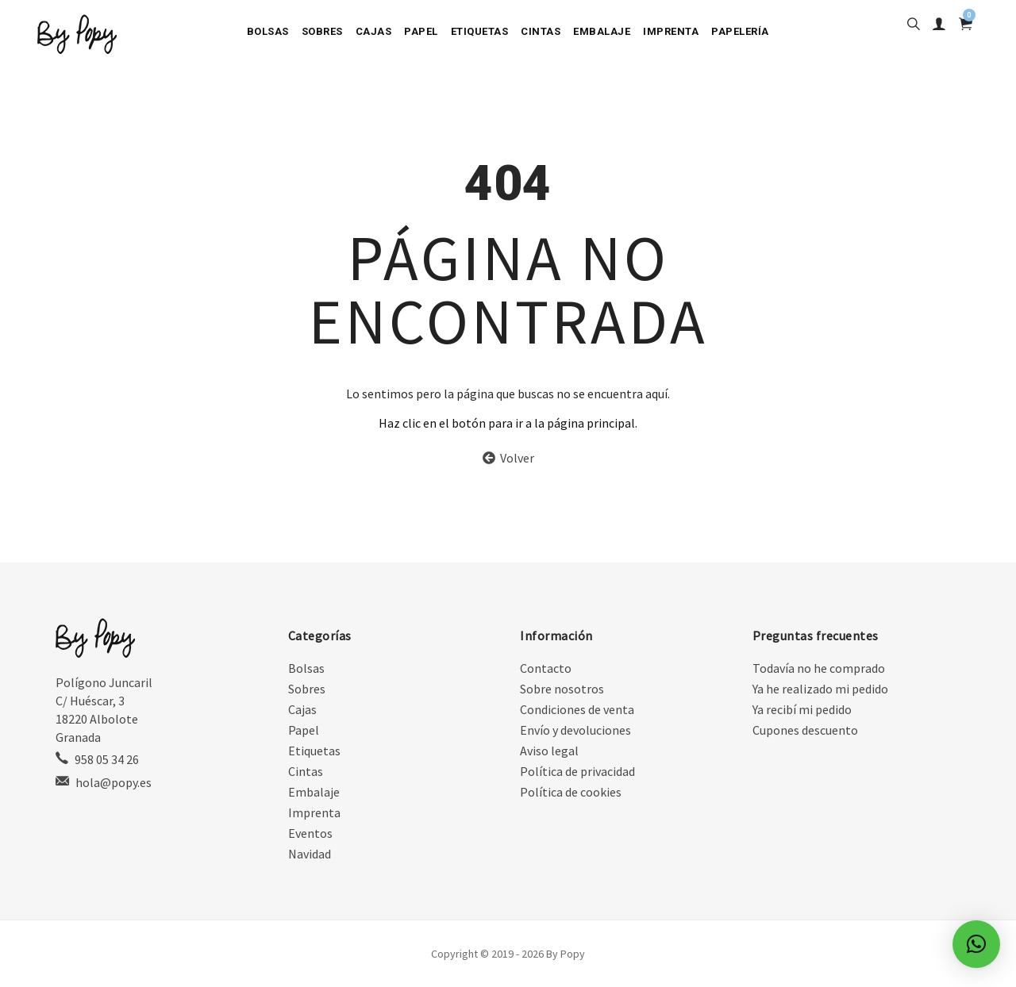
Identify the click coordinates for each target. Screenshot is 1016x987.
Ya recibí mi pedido (802, 709)
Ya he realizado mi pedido (820, 689)
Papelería (740, 31)
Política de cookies (571, 792)
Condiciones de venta (577, 709)
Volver (508, 458)
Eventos (310, 833)
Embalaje (601, 31)
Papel (421, 31)
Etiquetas (480, 31)
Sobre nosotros (562, 689)
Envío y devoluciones (575, 730)
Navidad (309, 854)
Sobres (322, 31)
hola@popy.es (113, 782)
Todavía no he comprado (818, 668)
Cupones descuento (805, 730)
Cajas (374, 31)
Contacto (546, 668)
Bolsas (268, 31)
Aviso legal (549, 750)
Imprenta (670, 31)
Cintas (540, 31)
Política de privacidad (577, 771)
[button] (976, 944)
